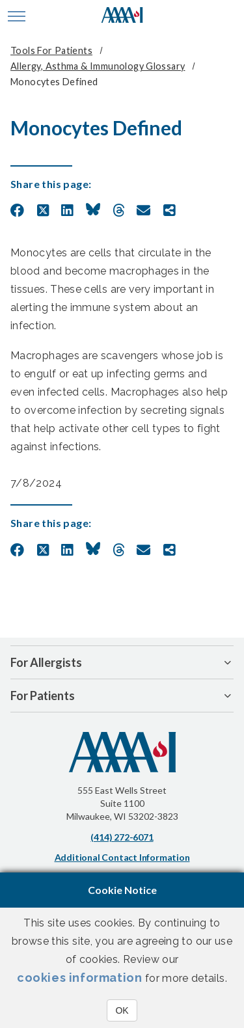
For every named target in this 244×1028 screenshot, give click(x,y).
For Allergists (46, 662)
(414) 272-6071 (121, 837)
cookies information (79, 977)
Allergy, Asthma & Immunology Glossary (97, 66)
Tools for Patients (51, 50)
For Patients (42, 695)
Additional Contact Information (122, 857)
